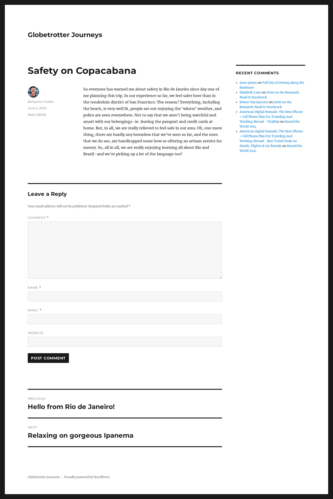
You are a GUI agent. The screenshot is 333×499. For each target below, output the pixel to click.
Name (34, 288)
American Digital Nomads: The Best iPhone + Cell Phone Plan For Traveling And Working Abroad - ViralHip (271, 117)
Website (35, 333)
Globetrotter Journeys (65, 35)
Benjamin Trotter (41, 101)
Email (35, 310)
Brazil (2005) (37, 114)
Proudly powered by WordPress (87, 477)
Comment (38, 218)
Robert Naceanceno (254, 102)
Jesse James (248, 83)
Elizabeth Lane (250, 92)
